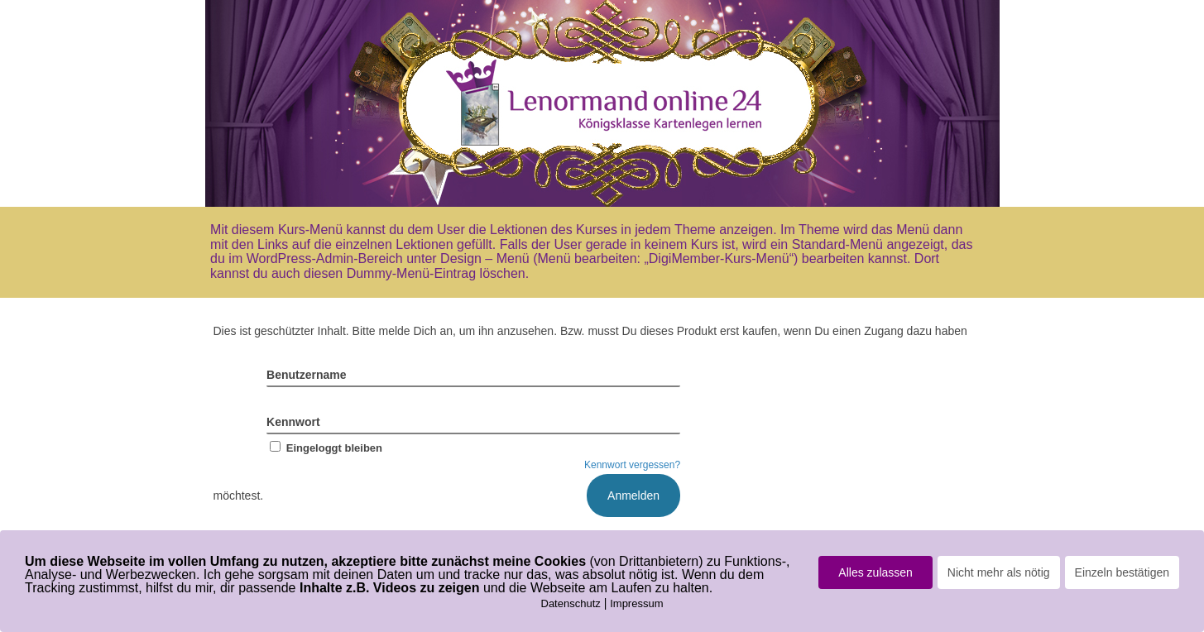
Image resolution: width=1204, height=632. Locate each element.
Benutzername (306, 374)
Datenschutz (571, 603)
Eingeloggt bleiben (324, 448)
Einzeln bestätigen (1122, 572)
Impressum (636, 603)
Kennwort (293, 422)
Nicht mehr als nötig (998, 572)
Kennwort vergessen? (632, 465)
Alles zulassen (875, 572)
